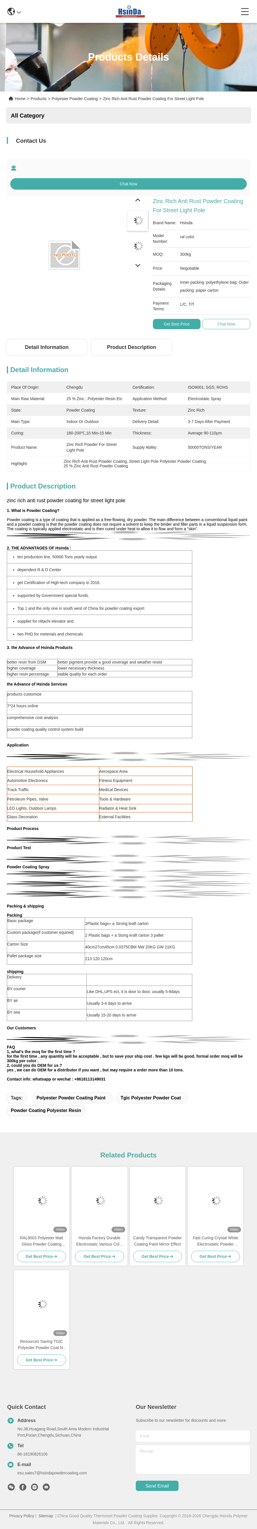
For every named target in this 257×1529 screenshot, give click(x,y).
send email (157, 1486)
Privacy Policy (21, 1516)
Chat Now (128, 184)
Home (20, 98)
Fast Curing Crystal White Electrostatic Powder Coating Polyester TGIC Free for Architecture (215, 1241)
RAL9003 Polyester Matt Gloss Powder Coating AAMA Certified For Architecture (41, 1241)
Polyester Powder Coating (75, 98)
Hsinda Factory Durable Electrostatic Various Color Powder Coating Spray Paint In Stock (99, 1241)
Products (38, 98)
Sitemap (46, 1516)
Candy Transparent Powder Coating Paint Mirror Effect (157, 1241)
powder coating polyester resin (46, 1110)
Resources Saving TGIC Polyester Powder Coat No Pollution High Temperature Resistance (41, 1345)
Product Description (131, 347)
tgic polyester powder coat (151, 1097)
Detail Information (46, 347)
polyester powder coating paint (71, 1097)
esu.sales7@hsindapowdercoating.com (52, 1473)
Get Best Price (176, 324)
